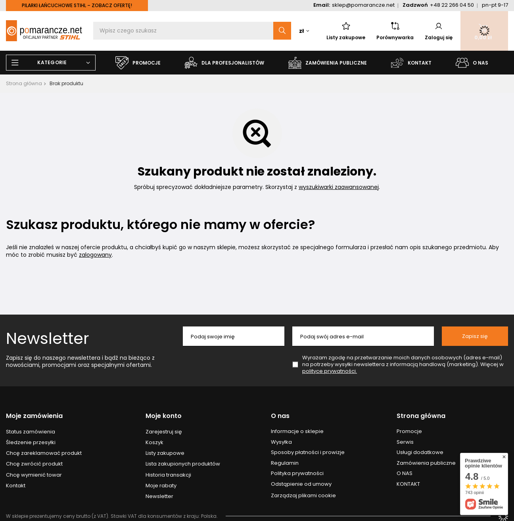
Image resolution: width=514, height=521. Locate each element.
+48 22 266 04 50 (452, 5)
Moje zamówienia (34, 416)
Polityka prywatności (297, 473)
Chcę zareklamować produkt (44, 453)
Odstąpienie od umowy (301, 484)
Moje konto (164, 416)
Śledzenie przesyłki (31, 442)
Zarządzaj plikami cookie (303, 495)
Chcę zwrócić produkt (34, 464)
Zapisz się (475, 336)
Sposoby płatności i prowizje (308, 452)
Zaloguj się (439, 31)
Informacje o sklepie (297, 431)
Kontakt (15, 486)
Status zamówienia (30, 432)
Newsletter (47, 338)
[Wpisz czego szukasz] (192, 31)
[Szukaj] (282, 31)
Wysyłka (281, 442)
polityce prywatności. (329, 371)
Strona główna (24, 83)
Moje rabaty (161, 486)
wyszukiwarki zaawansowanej (339, 187)
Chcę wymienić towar (34, 475)
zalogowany (95, 255)
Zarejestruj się (164, 432)
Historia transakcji (168, 475)
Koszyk (154, 442)
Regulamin (285, 463)
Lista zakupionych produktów (183, 464)
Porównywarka (395, 31)
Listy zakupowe (345, 31)
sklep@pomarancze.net (363, 5)
